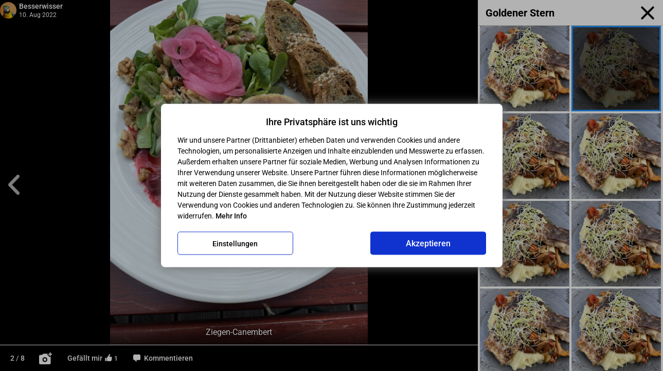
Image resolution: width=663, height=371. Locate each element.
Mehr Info (231, 216)
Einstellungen (235, 243)
